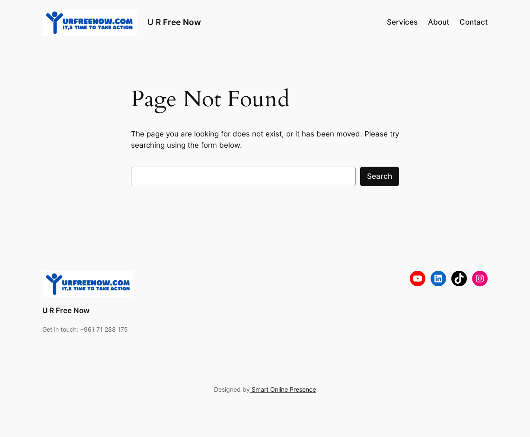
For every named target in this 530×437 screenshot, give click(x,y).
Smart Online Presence (283, 389)
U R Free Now (174, 22)
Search (379, 176)
